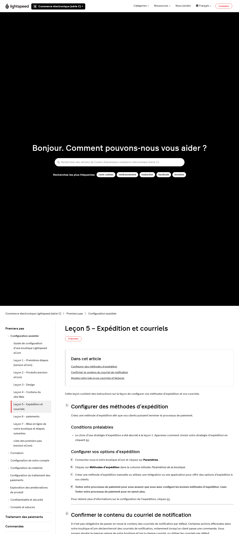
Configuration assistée (102, 313)
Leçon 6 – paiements (26, 416)
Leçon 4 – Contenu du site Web (27, 394)
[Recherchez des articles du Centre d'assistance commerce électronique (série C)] (120, 162)
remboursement (127, 174)
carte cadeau (106, 174)
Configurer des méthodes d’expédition (94, 366)
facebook (163, 174)
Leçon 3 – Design (24, 384)
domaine (179, 174)
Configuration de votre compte (28, 460)
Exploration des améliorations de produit (27, 490)
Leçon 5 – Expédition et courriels (28, 406)
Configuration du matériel (24, 468)
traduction (147, 174)
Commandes (14, 526)
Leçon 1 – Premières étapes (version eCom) (31, 362)
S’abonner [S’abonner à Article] (73, 339)
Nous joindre (183, 6)
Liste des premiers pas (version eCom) (28, 443)
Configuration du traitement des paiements (28, 478)
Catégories (141, 6)
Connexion (224, 6)
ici (87, 440)
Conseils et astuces (21, 507)
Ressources (162, 6)
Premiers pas (74, 313)
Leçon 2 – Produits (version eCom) (30, 375)
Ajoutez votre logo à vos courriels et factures (97, 378)
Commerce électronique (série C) (58, 6)
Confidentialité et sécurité (25, 499)
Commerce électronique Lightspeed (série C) (33, 313)
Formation (15, 453)
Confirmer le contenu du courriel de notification (99, 372)
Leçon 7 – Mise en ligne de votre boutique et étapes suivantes (30, 429)
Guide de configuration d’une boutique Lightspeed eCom (30, 348)
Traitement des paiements (24, 517)
